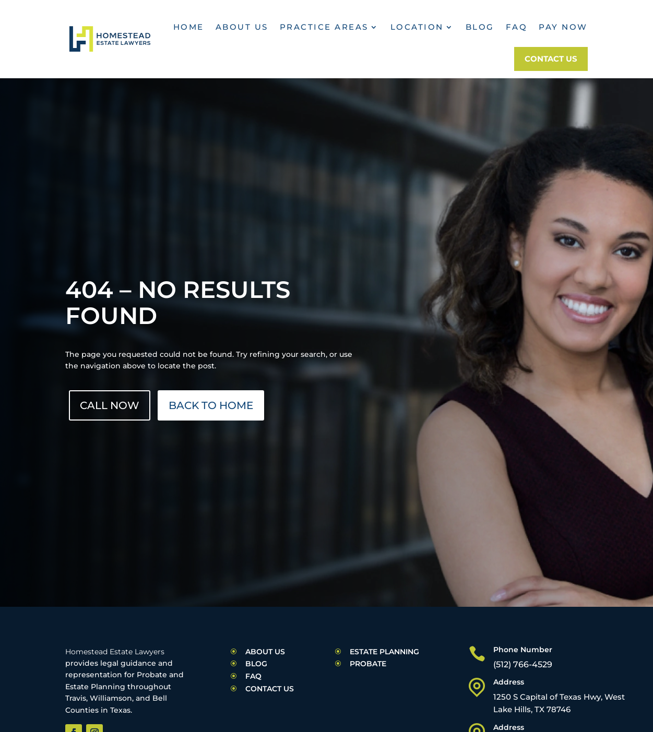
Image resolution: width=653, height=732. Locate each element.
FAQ (517, 27)
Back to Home (211, 405)
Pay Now (563, 27)
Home (188, 27)
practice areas (324, 27)
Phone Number (522, 649)
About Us (242, 27)
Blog (480, 27)
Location (417, 27)
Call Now (109, 405)
